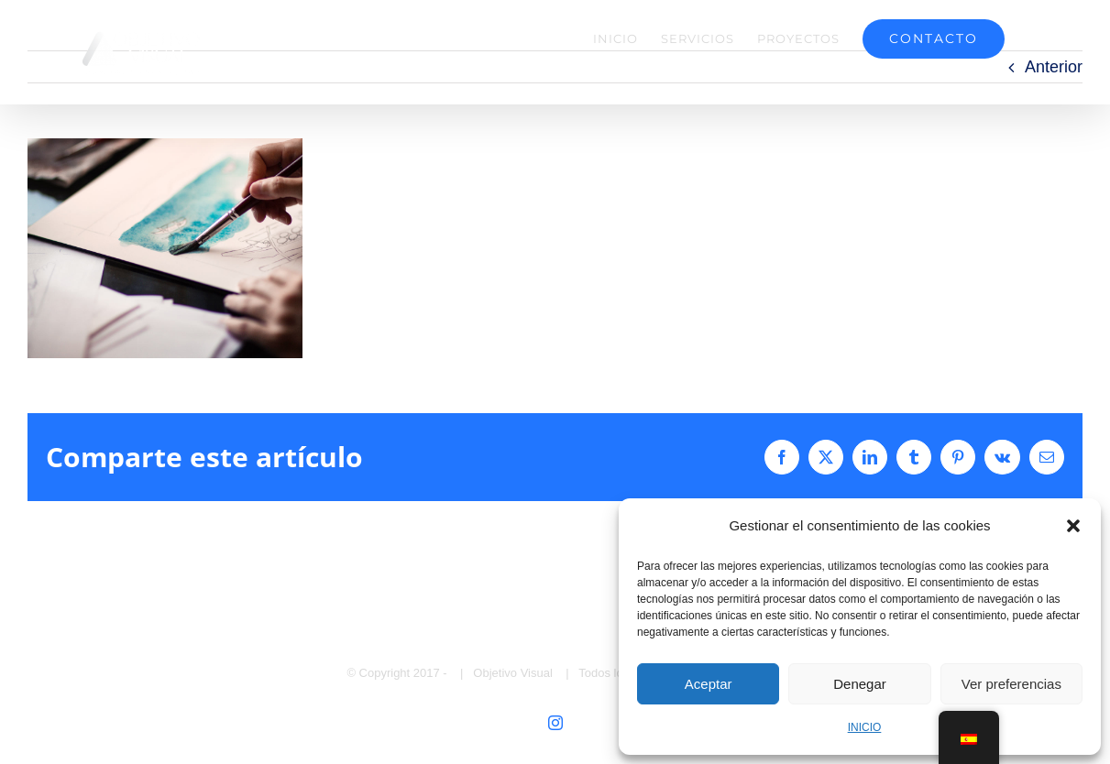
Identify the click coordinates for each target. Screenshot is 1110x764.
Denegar (859, 684)
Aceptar (708, 684)
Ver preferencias (1011, 684)
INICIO (865, 727)
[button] (1073, 526)
